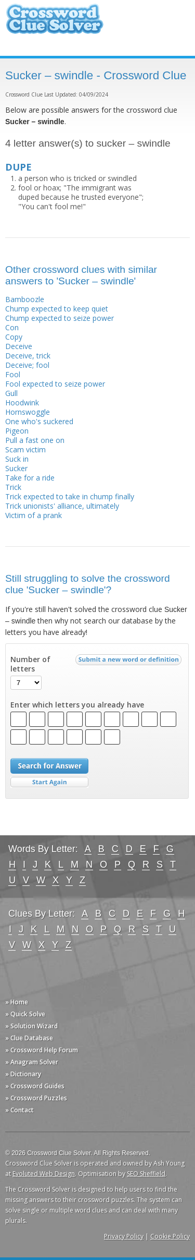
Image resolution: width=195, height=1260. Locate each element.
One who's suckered (39, 421)
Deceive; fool (27, 365)
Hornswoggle (27, 412)
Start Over (49, 782)
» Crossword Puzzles (36, 1098)
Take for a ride (30, 478)
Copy (13, 337)
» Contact (19, 1110)
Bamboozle (24, 299)
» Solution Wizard (31, 1026)
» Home (16, 1002)
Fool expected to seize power (55, 384)
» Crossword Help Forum (41, 1050)
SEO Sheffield (146, 1173)
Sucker (16, 468)
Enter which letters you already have (77, 705)
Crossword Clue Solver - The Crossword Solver (54, 24)
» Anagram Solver (31, 1062)
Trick (13, 487)
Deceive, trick (27, 356)
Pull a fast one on (34, 440)
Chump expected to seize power (59, 318)
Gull (11, 393)
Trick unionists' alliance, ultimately (62, 506)
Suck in (17, 459)
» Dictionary (23, 1074)
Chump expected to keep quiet (56, 309)
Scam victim (25, 449)
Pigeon (17, 431)
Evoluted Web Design (43, 1173)
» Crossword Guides (34, 1086)
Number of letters (30, 664)
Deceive (18, 346)
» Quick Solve (25, 1014)
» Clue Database (29, 1038)
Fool (12, 374)
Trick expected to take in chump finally (69, 496)
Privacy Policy (124, 1236)
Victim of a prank (33, 515)
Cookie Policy (170, 1236)
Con (12, 327)
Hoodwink (22, 402)
